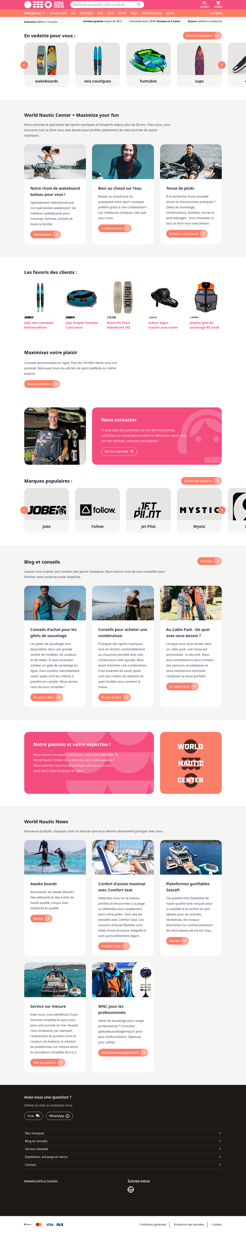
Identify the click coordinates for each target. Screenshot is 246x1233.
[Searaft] (177, 941)
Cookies (217, 1224)
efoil (110, 13)
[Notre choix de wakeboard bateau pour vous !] (55, 194)
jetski (122, 13)
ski (73, 13)
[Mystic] (199, 510)
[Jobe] (46, 510)
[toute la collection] (202, 35)
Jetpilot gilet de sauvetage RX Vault (204, 325)
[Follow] (97, 510)
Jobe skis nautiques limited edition (39, 325)
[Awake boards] (55, 898)
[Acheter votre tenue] (187, 234)
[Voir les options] (47, 1062)
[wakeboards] (46, 65)
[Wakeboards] (45, 234)
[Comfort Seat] (114, 946)
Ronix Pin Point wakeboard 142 (118, 325)
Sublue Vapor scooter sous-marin (163, 325)
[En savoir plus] (46, 697)
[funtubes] (148, 65)
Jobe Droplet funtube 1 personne (82, 325)
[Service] (204, 4)
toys (134, 13)
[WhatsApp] (59, 1116)
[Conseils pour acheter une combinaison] (123, 646)
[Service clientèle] (119, 451)
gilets (171, 13)
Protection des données (189, 1224)
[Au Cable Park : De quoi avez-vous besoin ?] (191, 646)
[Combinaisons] (114, 228)
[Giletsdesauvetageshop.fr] (123, 1052)
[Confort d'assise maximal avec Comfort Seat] (123, 898)
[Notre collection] (42, 384)
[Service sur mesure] (55, 1017)
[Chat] (33, 1116)
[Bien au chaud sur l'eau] (123, 194)
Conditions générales (153, 1224)
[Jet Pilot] (148, 510)
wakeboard (58, 13)
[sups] (199, 65)
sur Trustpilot (41, 21)
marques (216, 13)
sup (100, 13)
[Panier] (218, 4)
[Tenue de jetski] (191, 194)
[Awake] (41, 918)
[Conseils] (209, 561)
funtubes (86, 13)
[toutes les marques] (201, 481)
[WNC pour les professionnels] (123, 1017)
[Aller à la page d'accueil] (44, 4)
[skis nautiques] (97, 65)
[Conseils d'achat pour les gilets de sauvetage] (55, 646)
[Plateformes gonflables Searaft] (191, 898)
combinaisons (152, 13)
